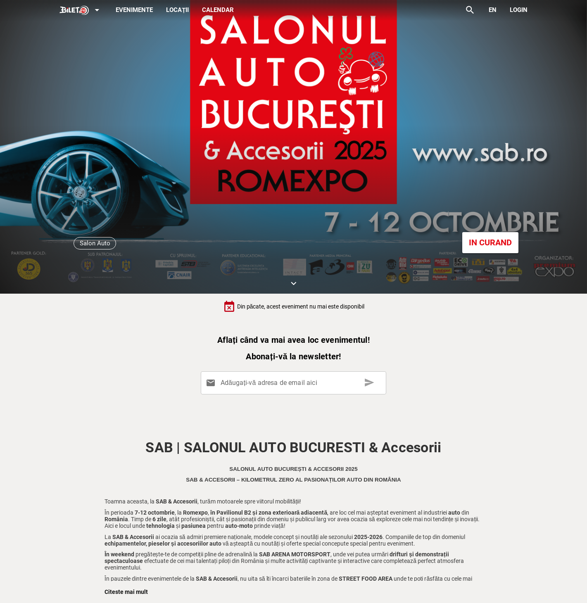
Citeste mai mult (126, 592)
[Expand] (81, 10)
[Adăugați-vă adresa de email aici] (295, 382)
